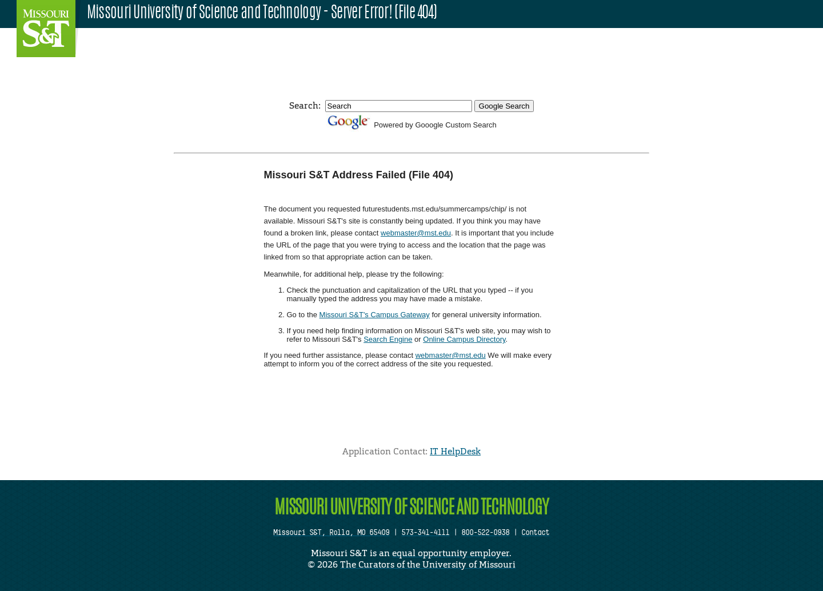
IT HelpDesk (455, 451)
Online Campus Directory (464, 339)
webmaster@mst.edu (416, 233)
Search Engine (387, 339)
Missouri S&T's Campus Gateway (374, 314)
